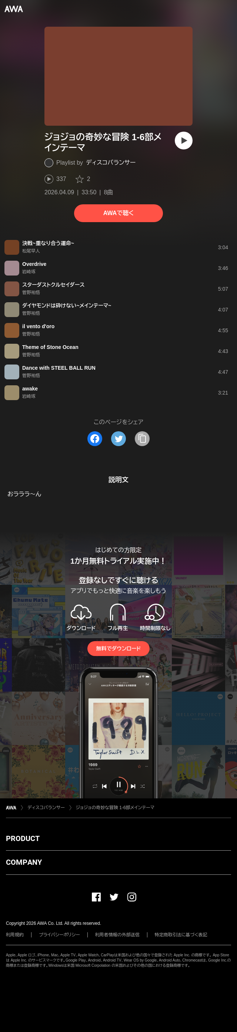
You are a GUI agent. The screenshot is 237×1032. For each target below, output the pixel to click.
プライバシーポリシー (59, 934)
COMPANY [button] (24, 862)
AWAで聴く (118, 213)
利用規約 (15, 934)
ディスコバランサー (111, 162)
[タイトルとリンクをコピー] (142, 438)
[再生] (184, 140)
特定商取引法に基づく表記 (181, 934)
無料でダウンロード (118, 649)
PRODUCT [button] (23, 838)
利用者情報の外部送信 (117, 934)
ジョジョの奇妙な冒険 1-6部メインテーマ (115, 807)
